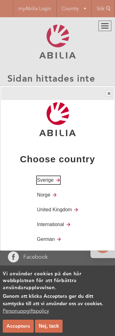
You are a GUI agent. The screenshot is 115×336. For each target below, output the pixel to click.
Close (108, 93)
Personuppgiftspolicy (26, 315)
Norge (44, 194)
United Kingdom (54, 209)
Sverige (45, 180)
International (50, 224)
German (46, 239)
